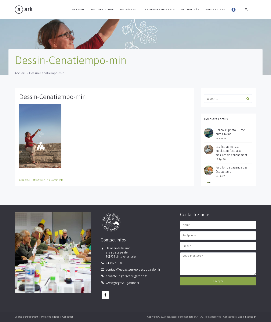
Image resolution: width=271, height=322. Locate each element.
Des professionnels (159, 9)
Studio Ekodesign (247, 316)
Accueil (78, 9)
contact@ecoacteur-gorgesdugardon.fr (133, 269)
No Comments (55, 179)
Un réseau (128, 9)
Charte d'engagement (26, 316)
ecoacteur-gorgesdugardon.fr (126, 276)
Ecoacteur (25, 179)
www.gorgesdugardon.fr (122, 283)
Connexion (67, 316)
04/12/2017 (38, 179)
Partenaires (215, 9)
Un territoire (102, 9)
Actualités (190, 9)
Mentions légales (50, 316)
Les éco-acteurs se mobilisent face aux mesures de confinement (231, 151)
